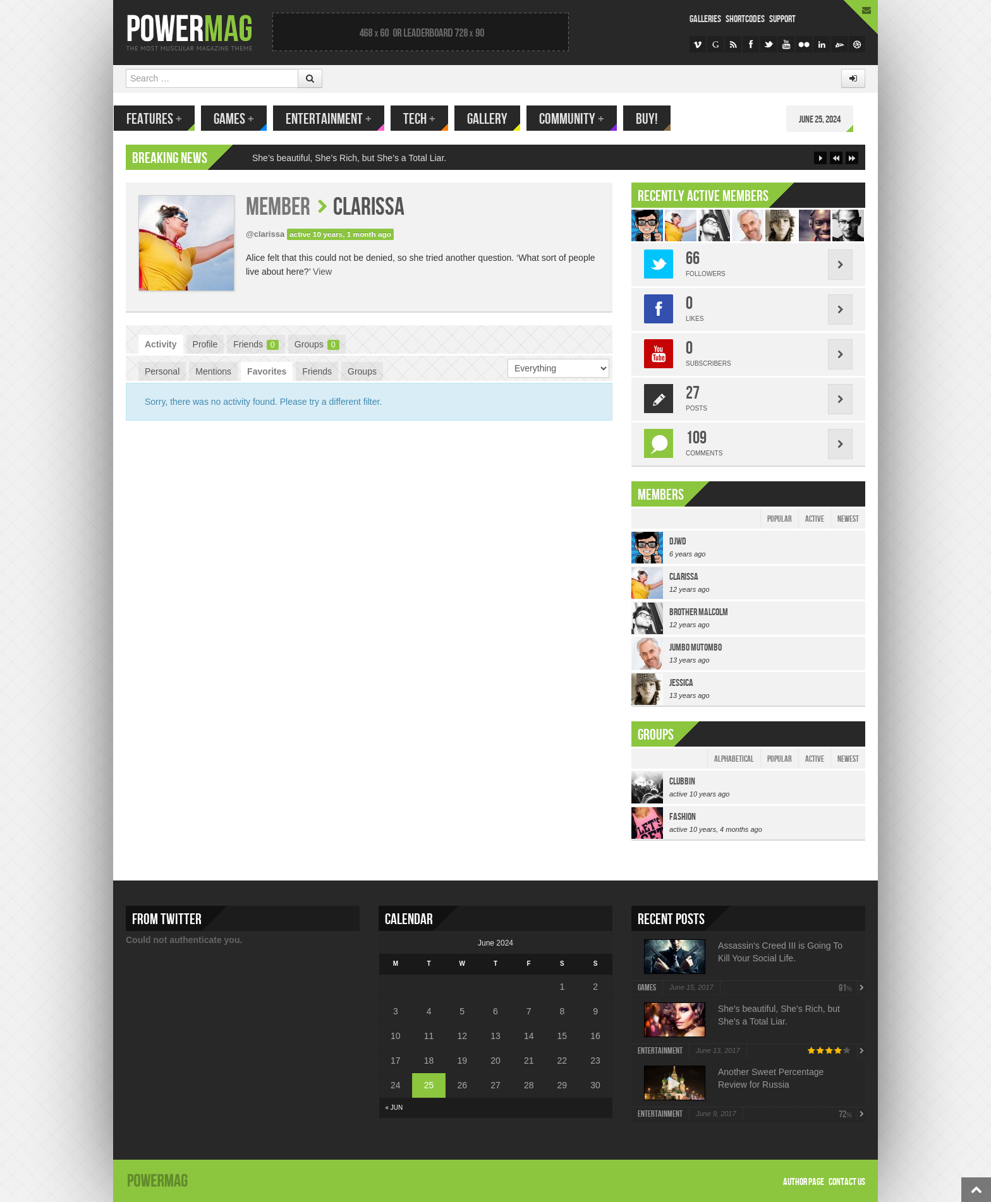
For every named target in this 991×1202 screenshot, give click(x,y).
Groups (317, 344)
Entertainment (341, 119)
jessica (681, 683)
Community (583, 119)
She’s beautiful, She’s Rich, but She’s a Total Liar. (349, 158)
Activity (161, 344)
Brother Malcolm (698, 612)
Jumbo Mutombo (695, 648)
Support (782, 19)
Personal (162, 371)
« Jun (394, 1107)
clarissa (368, 207)
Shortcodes (745, 19)
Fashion (682, 817)
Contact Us (847, 1182)
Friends (256, 344)
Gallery (499, 119)
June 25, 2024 (832, 120)
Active (814, 519)
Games (246, 119)
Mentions (213, 371)
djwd (677, 542)
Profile (205, 344)
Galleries (705, 19)
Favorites (266, 371)
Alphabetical (734, 759)
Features (166, 119)
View (322, 272)
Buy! (659, 119)
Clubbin (682, 782)
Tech (431, 119)
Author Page (803, 1182)
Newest (848, 519)
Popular (779, 519)
